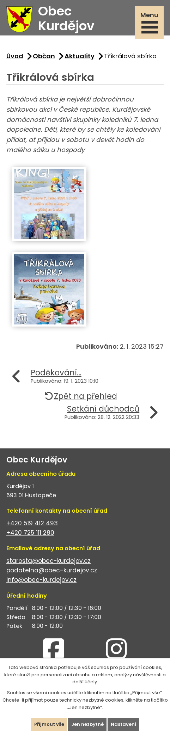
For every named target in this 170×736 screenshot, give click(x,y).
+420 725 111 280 (30, 532)
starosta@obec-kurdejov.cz (48, 561)
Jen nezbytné (87, 724)
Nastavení (123, 724)
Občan (44, 56)
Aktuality (80, 56)
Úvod (14, 56)
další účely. (85, 681)
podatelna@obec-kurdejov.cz (51, 570)
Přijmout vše (49, 724)
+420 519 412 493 (32, 523)
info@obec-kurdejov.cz (41, 580)
